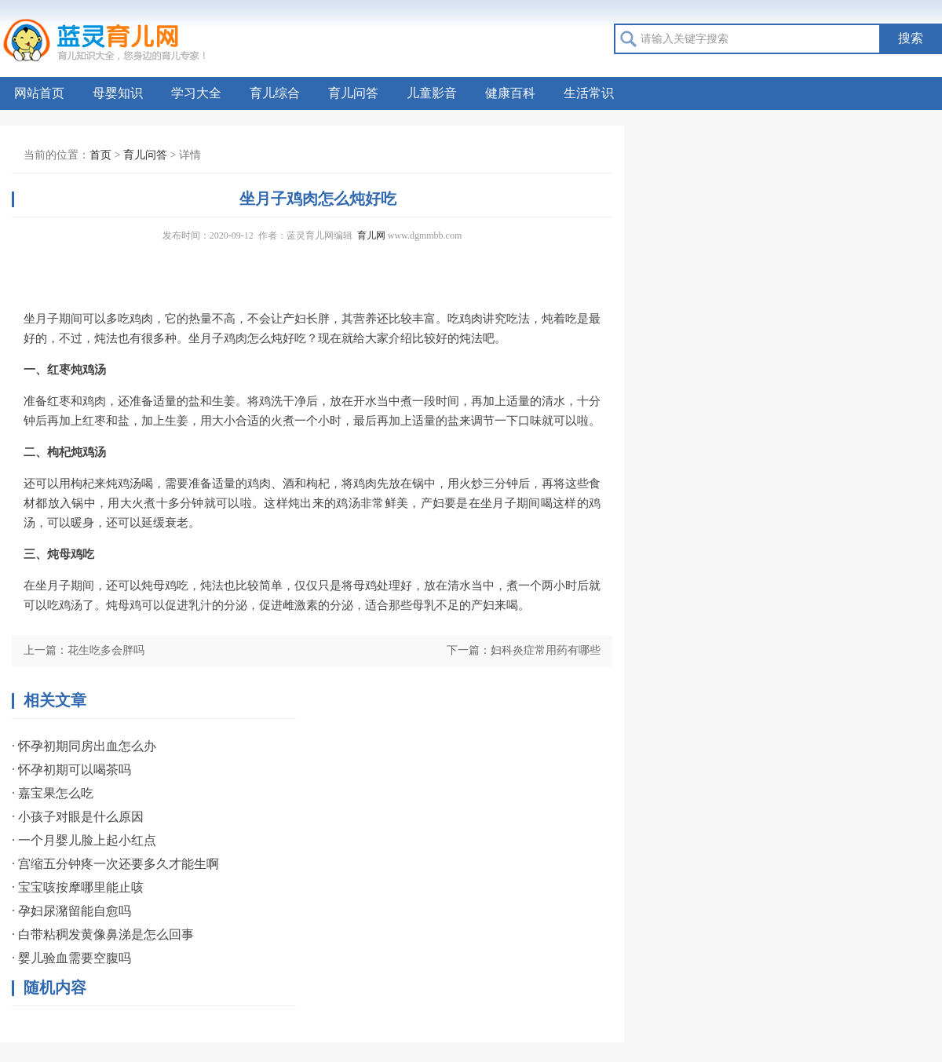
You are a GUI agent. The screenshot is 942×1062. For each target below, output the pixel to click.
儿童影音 (432, 93)
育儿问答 (353, 93)
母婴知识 (118, 93)
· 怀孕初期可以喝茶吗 (71, 769)
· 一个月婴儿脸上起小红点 (84, 840)
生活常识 (589, 93)
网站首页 (39, 93)
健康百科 (510, 93)
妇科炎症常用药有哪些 (546, 650)
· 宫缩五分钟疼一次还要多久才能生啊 (115, 863)
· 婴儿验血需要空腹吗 (71, 958)
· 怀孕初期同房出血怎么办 (84, 746)
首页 (100, 155)
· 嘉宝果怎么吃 (52, 793)
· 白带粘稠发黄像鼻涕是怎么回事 (103, 934)
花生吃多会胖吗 (106, 650)
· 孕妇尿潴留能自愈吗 (71, 911)
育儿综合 (275, 93)
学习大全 (196, 93)
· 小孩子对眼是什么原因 (78, 816)
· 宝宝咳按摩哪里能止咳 (78, 887)
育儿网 (371, 235)
